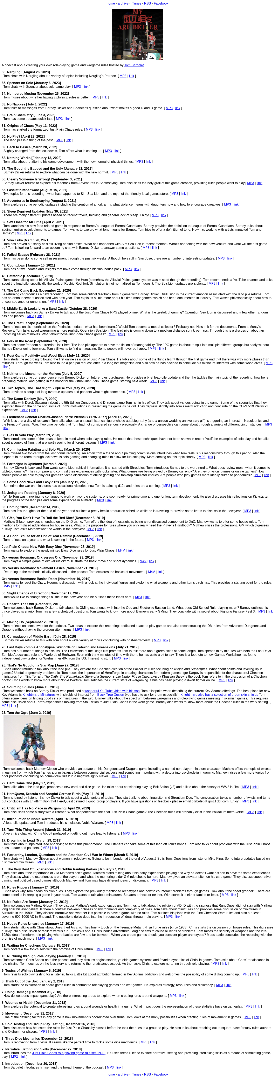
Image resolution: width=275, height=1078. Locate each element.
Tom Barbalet (134, 65)
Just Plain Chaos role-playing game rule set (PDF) (68, 1053)
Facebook (161, 3)
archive (123, 3)
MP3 (123, 76)
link (131, 76)
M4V (121, 550)
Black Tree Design (110, 694)
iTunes (136, 3)
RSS (147, 3)
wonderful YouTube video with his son (112, 691)
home (111, 3)
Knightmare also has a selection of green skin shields (219, 694)
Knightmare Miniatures (38, 694)
